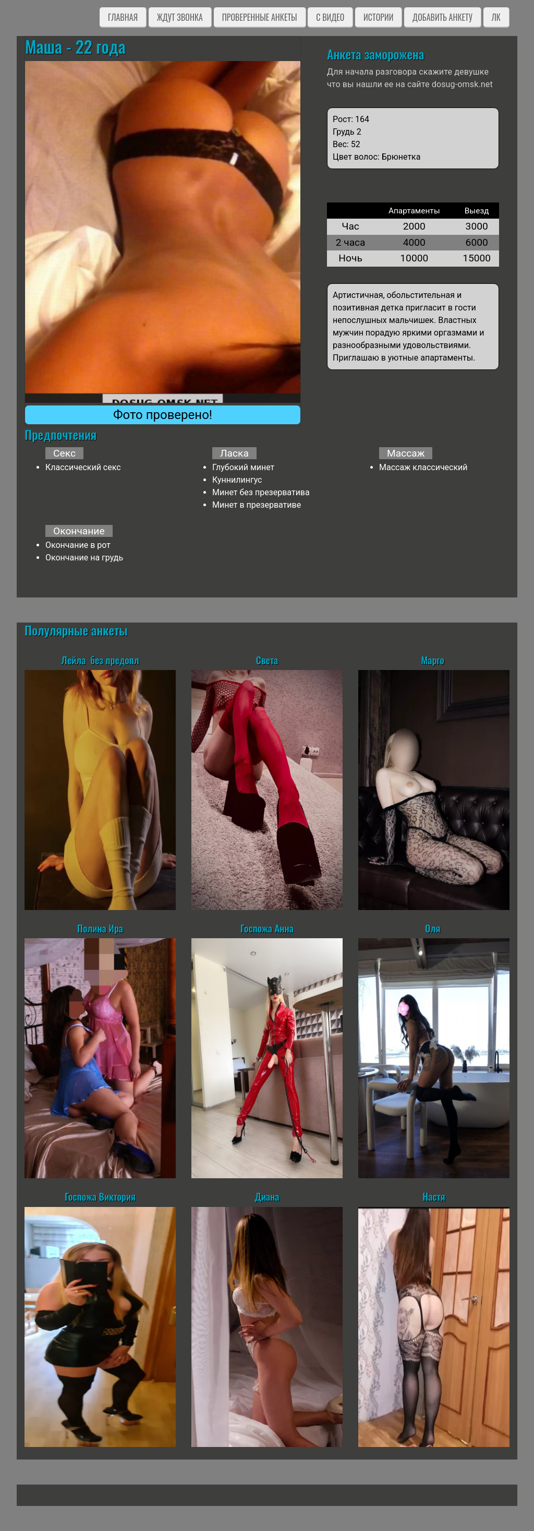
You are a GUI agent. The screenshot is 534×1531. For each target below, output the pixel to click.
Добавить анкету (442, 17)
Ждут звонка (180, 17)
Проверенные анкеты (259, 17)
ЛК (496, 17)
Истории (378, 17)
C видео (330, 17)
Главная (123, 17)
